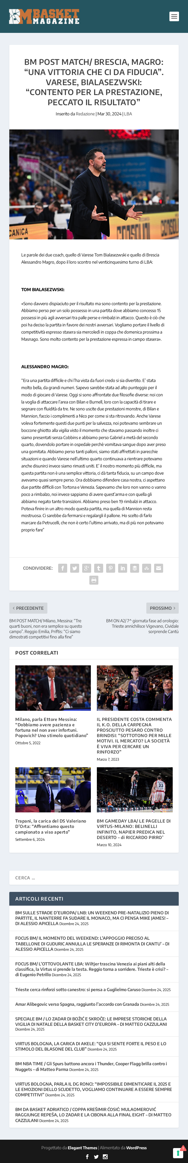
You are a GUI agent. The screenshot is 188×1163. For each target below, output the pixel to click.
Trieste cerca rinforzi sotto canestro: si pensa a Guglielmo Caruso (78, 989)
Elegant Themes (82, 1147)
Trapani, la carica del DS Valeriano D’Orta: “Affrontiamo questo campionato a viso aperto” (50, 826)
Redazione (85, 113)
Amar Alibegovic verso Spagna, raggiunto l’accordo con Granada (77, 1004)
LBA (128, 113)
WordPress (136, 1147)
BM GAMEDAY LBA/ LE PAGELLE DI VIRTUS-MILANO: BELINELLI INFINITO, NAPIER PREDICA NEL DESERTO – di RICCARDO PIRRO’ (134, 829)
